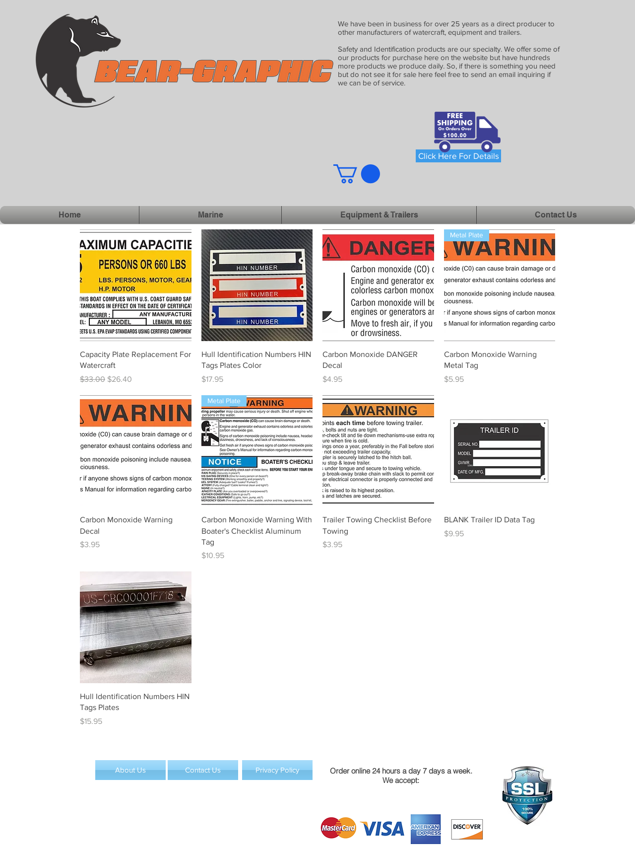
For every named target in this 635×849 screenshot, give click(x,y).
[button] (356, 173)
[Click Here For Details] (458, 155)
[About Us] (130, 770)
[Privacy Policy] (277, 770)
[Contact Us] (203, 770)
